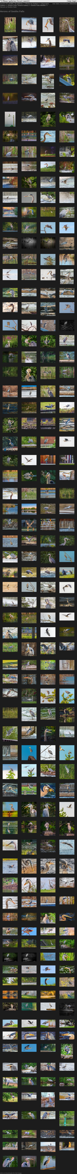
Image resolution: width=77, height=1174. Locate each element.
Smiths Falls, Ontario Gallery (18, 5)
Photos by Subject (31, 3)
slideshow (73, 3)
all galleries (19, 3)
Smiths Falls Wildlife (38, 5)
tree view (56, 3)
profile (11, 3)
